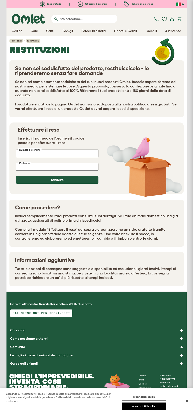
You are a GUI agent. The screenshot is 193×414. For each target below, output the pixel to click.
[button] (96, 364)
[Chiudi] (187, 401)
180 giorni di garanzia (92, 4)
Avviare (57, 180)
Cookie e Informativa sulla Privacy (144, 387)
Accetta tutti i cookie (144, 406)
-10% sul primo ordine (138, 4)
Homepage (16, 40)
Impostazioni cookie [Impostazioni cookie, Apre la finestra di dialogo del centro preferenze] (144, 396)
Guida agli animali (24, 363)
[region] (96, 401)
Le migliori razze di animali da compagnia (41, 355)
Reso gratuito (50, 4)
